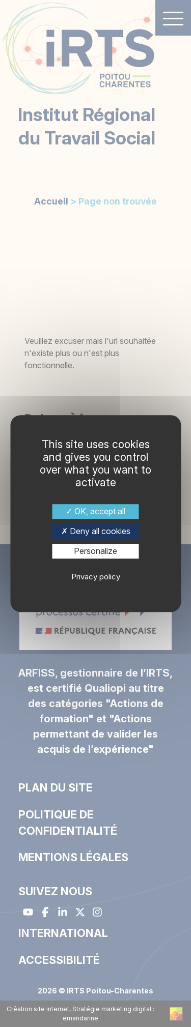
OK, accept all (95, 511)
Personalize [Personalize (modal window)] (95, 551)
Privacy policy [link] (95, 576)
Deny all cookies (95, 531)
